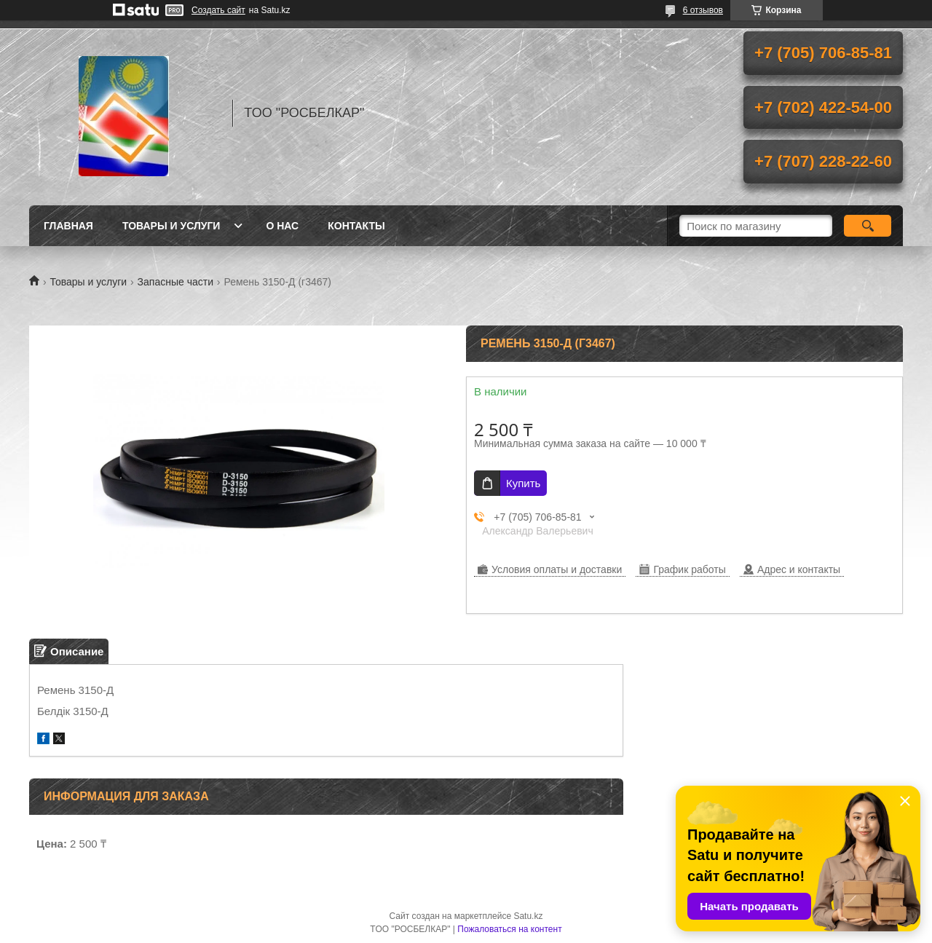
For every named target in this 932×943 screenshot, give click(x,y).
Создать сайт (218, 10)
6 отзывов (703, 10)
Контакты (356, 226)
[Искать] (867, 226)
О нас (282, 226)
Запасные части (175, 282)
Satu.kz (527, 916)
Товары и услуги (171, 226)
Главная (68, 226)
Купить (523, 483)
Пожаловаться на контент (509, 929)
